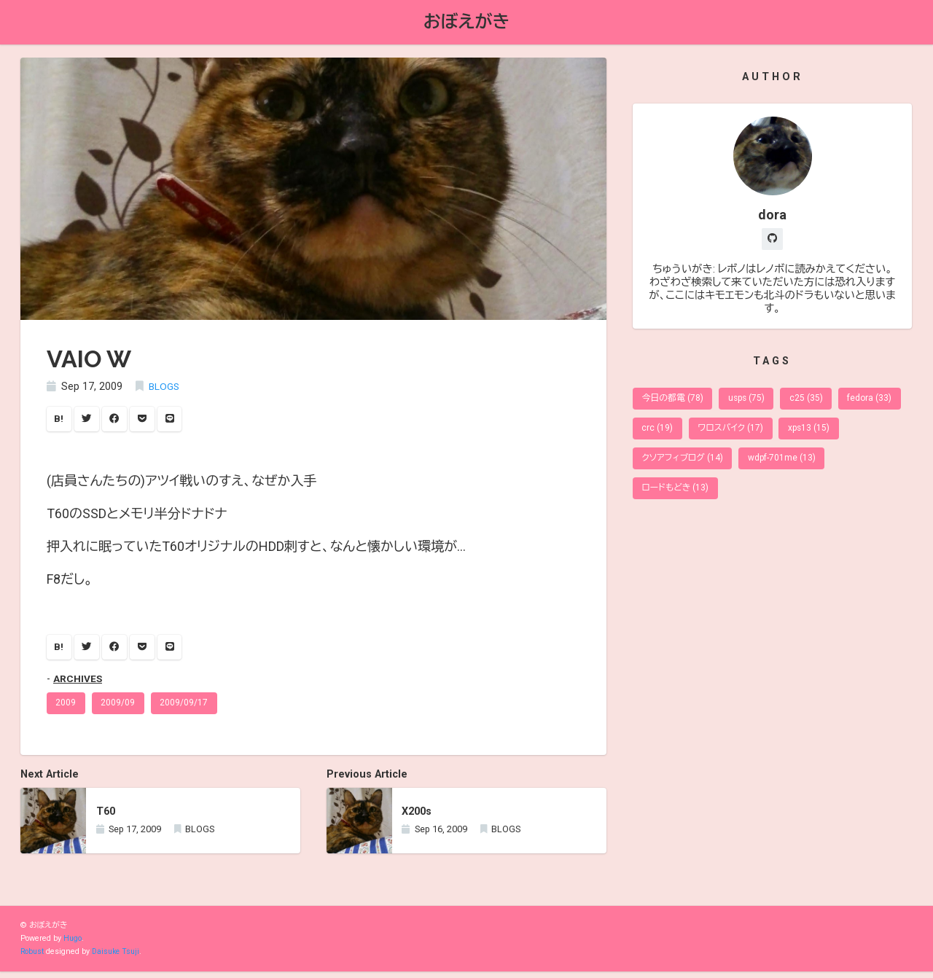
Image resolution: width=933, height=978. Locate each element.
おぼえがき (466, 23)
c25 (814, 401)
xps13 (663, 465)
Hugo (72, 945)
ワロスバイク (806, 433)
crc (730, 433)
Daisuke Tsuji (118, 958)
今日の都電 (674, 401)
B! (60, 421)
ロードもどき (677, 496)
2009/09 (121, 708)
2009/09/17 (188, 708)
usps (752, 401)
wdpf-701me (857, 465)
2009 (67, 708)
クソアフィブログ (754, 465)
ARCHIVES (78, 683)
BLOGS (165, 388)
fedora (665, 433)
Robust (32, 958)
